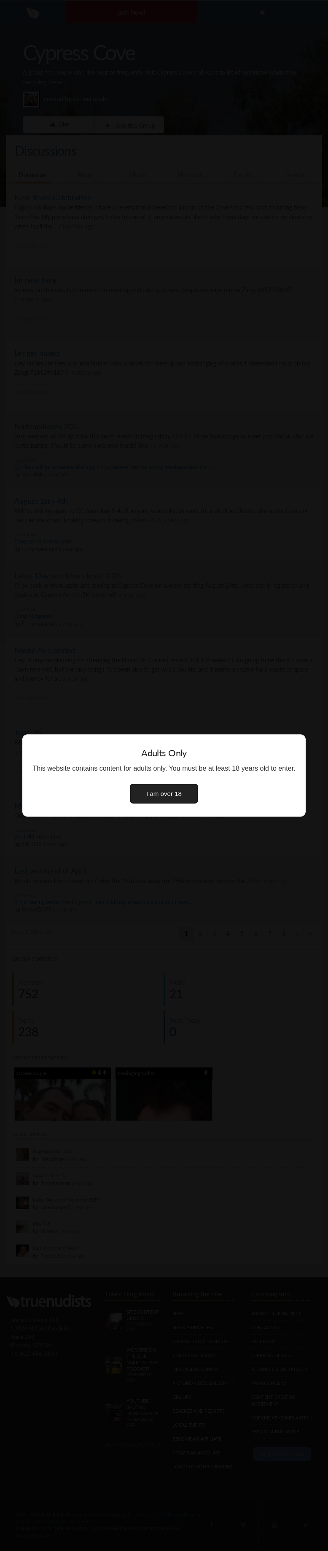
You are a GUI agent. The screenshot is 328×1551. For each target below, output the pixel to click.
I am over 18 (164, 793)
